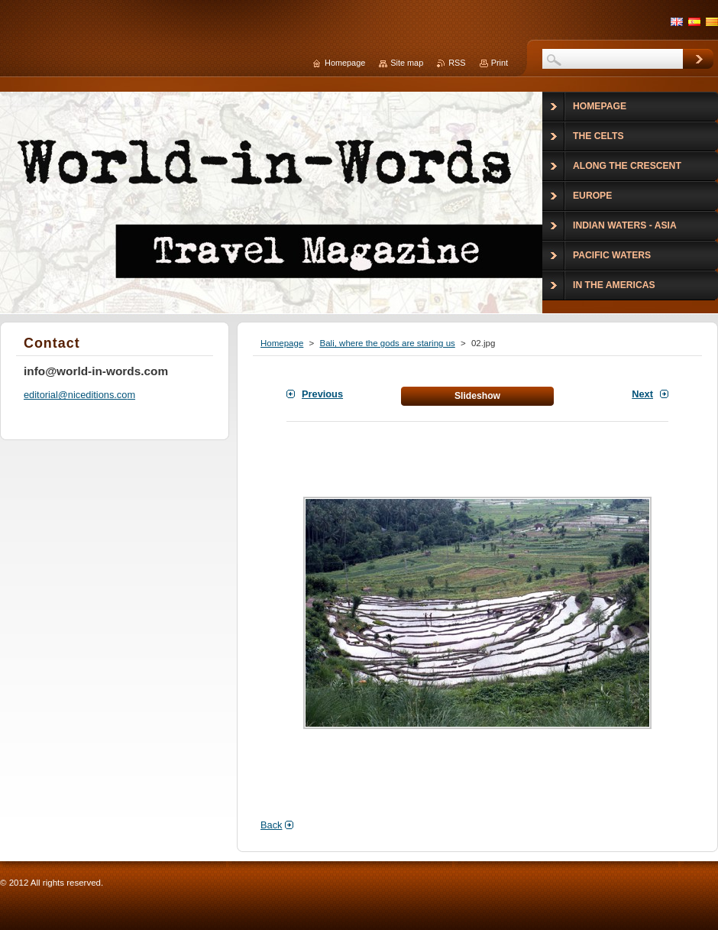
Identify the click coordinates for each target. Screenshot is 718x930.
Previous (322, 394)
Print (499, 62)
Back (271, 825)
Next (642, 394)
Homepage (281, 343)
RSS (456, 62)
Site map (406, 62)
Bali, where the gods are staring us (386, 343)
